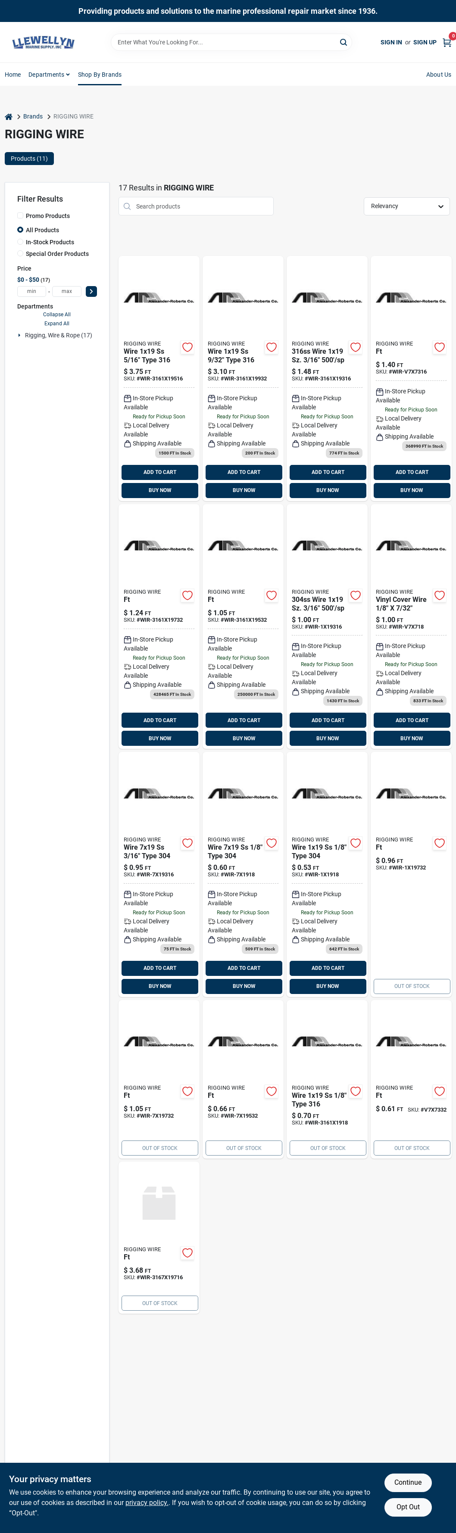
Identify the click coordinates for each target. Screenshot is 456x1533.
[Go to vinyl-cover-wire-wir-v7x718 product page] (411, 626)
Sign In (391, 42)
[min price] (32, 291)
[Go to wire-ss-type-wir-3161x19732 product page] (159, 626)
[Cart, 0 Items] (447, 42)
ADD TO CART (160, 472)
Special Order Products (57, 254)
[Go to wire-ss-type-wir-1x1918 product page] (327, 874)
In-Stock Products (50, 242)
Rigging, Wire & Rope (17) (58, 335)
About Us (439, 74)
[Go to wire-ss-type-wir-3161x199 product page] (243, 378)
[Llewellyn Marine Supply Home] (43, 42)
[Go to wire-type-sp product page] (159, 1238)
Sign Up (425, 42)
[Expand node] (20, 335)
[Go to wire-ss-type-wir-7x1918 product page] (243, 874)
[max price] (66, 291)
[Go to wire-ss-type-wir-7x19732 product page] (159, 1079)
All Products (42, 230)
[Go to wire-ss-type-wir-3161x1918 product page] (327, 1079)
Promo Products (48, 216)
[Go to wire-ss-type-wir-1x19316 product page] (327, 626)
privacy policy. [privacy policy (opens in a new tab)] (147, 1503)
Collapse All (57, 315)
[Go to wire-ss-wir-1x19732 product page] (411, 874)
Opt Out (408, 1507)
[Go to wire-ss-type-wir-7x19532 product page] (243, 1079)
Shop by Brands (100, 74)
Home (13, 74)
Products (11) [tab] (29, 158)
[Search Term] (231, 42)
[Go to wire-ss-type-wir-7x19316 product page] (159, 874)
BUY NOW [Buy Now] (160, 490)
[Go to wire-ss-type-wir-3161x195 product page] (159, 378)
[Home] (8, 116)
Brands (33, 116)
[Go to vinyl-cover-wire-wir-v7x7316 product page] (411, 378)
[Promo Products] (20, 215)
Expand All (56, 324)
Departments (46, 74)
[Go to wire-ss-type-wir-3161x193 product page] (327, 378)
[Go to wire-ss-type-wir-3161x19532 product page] (243, 626)
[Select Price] (91, 291)
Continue (408, 1482)
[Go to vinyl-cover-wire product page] (411, 1079)
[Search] (344, 41)
